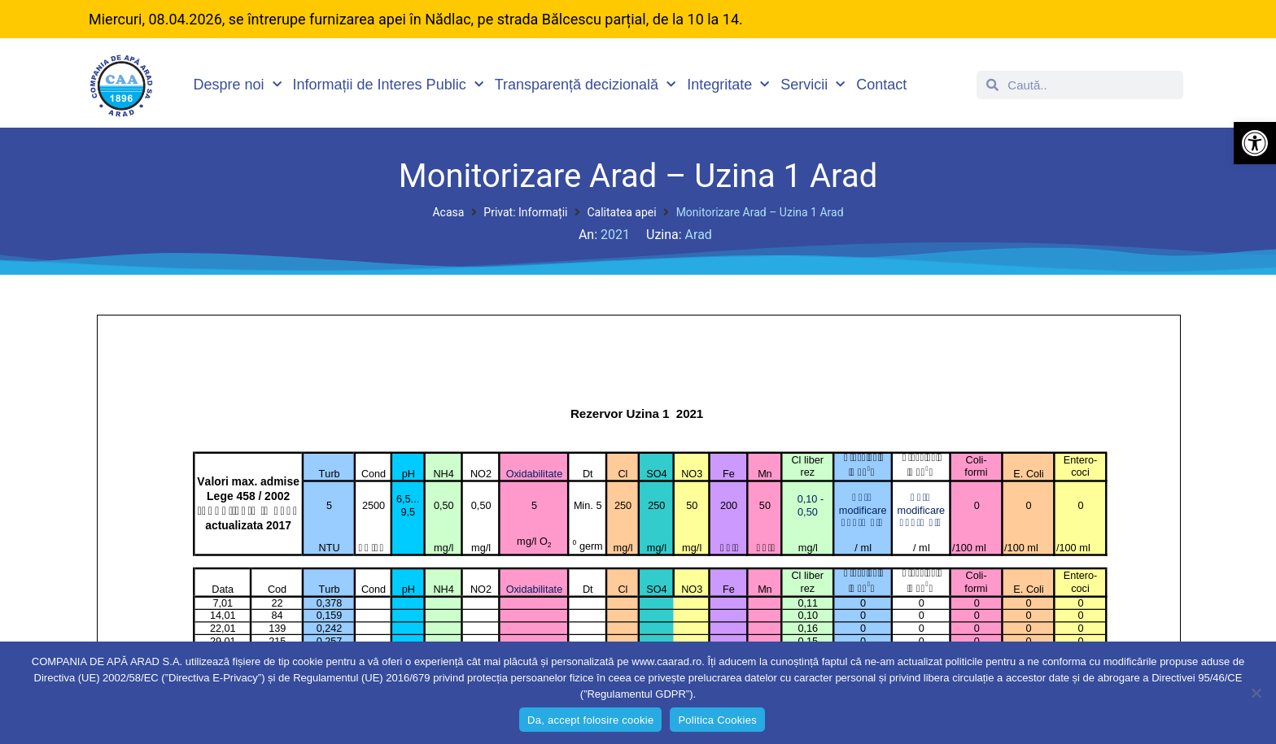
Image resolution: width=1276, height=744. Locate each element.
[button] (1255, 143)
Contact (881, 84)
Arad (698, 234)
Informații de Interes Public (388, 85)
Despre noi (238, 85)
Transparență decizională (585, 85)
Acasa (448, 212)
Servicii (812, 85)
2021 (615, 234)
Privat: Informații (525, 212)
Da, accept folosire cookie (590, 720)
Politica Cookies (717, 720)
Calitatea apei (621, 212)
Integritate (728, 85)
